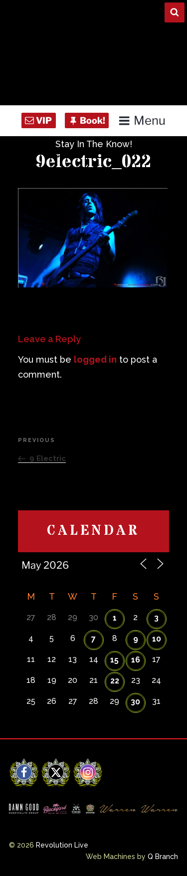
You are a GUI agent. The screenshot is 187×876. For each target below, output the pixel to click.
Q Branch (163, 857)
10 (156, 639)
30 (135, 701)
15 (114, 659)
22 (114, 680)
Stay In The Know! (93, 144)
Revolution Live (62, 845)
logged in (95, 359)
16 (135, 659)
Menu (142, 120)
